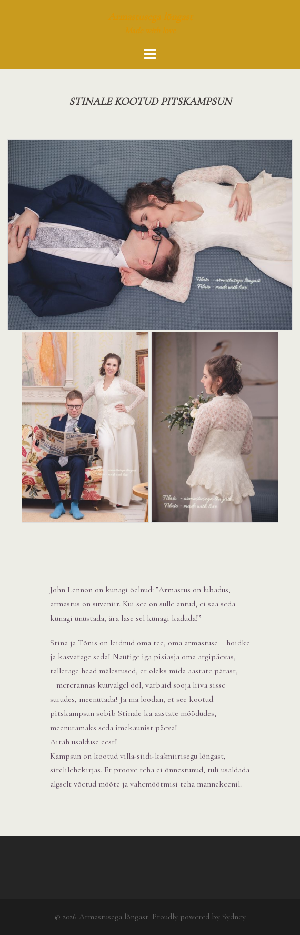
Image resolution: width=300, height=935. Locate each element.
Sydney (234, 916)
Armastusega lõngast (150, 17)
